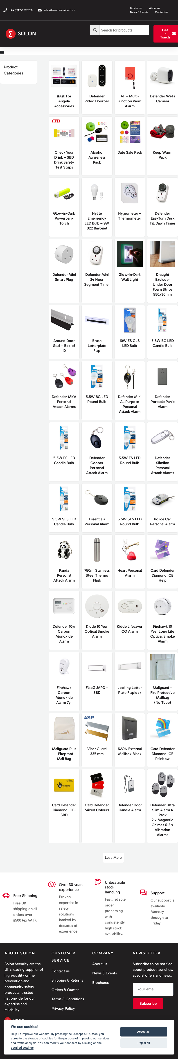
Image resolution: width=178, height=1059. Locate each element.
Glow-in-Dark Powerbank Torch (64, 218)
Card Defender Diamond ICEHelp (163, 575)
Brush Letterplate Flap (97, 345)
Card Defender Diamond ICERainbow (163, 753)
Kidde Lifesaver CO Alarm (129, 631)
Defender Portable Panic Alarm (163, 401)
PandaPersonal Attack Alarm (64, 575)
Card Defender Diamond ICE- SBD (64, 809)
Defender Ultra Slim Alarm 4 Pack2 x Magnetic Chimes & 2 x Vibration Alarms (162, 819)
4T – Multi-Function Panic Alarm (129, 100)
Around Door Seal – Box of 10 (64, 345)
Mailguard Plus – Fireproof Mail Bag (64, 753)
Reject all (144, 1043)
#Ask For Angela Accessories (64, 100)
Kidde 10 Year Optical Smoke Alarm (97, 631)
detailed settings (22, 1047)
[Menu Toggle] (2, 52)
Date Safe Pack (129, 152)
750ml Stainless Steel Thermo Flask (97, 575)
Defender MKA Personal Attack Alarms (64, 401)
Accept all (143, 1031)
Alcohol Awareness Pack (97, 157)
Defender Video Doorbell (97, 100)
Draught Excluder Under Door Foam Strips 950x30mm (162, 284)
